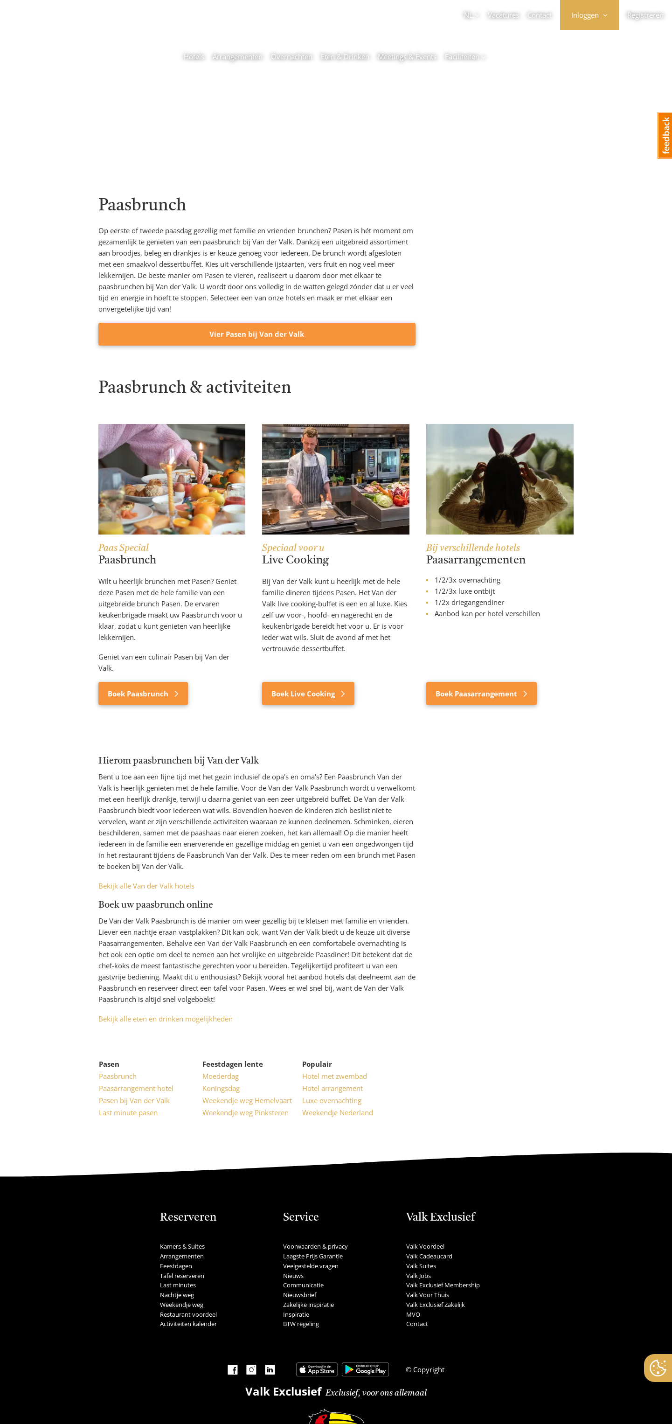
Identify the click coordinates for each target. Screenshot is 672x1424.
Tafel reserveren (182, 1275)
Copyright (427, 1369)
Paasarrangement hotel (136, 1088)
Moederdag (220, 1076)
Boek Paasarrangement (477, 693)
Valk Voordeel (425, 1246)
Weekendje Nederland (337, 1112)
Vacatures (503, 15)
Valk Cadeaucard (429, 1256)
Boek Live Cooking (304, 693)
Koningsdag (221, 1088)
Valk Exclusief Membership (443, 1285)
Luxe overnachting (331, 1100)
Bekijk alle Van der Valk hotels (146, 885)
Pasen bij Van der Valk (134, 1100)
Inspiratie (296, 1314)
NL (468, 15)
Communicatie (303, 1285)
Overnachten (291, 56)
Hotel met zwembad (334, 1076)
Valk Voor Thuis (427, 1295)
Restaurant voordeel (188, 1314)
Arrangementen (238, 56)
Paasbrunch (118, 1076)
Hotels (194, 56)
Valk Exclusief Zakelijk (435, 1304)
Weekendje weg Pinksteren (245, 1112)
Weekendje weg (181, 1304)
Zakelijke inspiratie (308, 1304)
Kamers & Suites (182, 1246)
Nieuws (293, 1275)
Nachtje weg (177, 1295)
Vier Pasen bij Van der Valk (256, 334)
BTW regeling (301, 1324)
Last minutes (178, 1285)
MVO (413, 1314)
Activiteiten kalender (188, 1324)
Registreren (645, 15)
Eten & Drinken (345, 56)
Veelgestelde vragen (311, 1266)
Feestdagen (176, 1266)
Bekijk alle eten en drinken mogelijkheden (165, 1018)
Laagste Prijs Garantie (313, 1256)
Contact (539, 15)
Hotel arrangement (332, 1088)
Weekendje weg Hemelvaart (247, 1100)
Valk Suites (421, 1266)
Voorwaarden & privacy (315, 1246)
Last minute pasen (128, 1112)
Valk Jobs (418, 1275)
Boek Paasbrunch (139, 693)
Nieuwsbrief (299, 1295)
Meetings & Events (407, 56)
